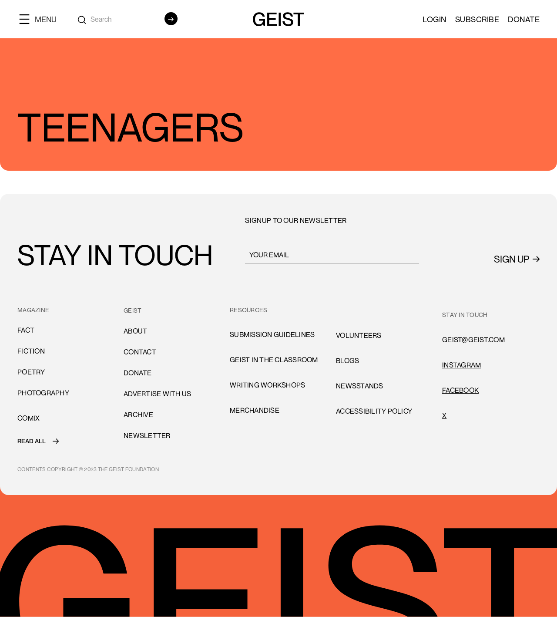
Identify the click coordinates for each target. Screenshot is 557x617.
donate (138, 372)
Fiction (31, 351)
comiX (28, 418)
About (135, 331)
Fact (25, 330)
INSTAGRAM (461, 365)
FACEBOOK (460, 390)
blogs (347, 360)
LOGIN (434, 19)
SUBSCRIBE (477, 19)
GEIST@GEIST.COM (473, 339)
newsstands (359, 385)
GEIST (132, 310)
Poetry (31, 372)
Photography (43, 392)
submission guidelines (272, 334)
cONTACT (140, 351)
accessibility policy (374, 411)
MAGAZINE (33, 310)
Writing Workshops (267, 385)
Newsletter (147, 435)
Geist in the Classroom (274, 359)
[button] (41, 19)
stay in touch (464, 314)
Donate (524, 19)
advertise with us (157, 393)
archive (138, 414)
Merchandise (254, 410)
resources (248, 310)
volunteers (359, 335)
